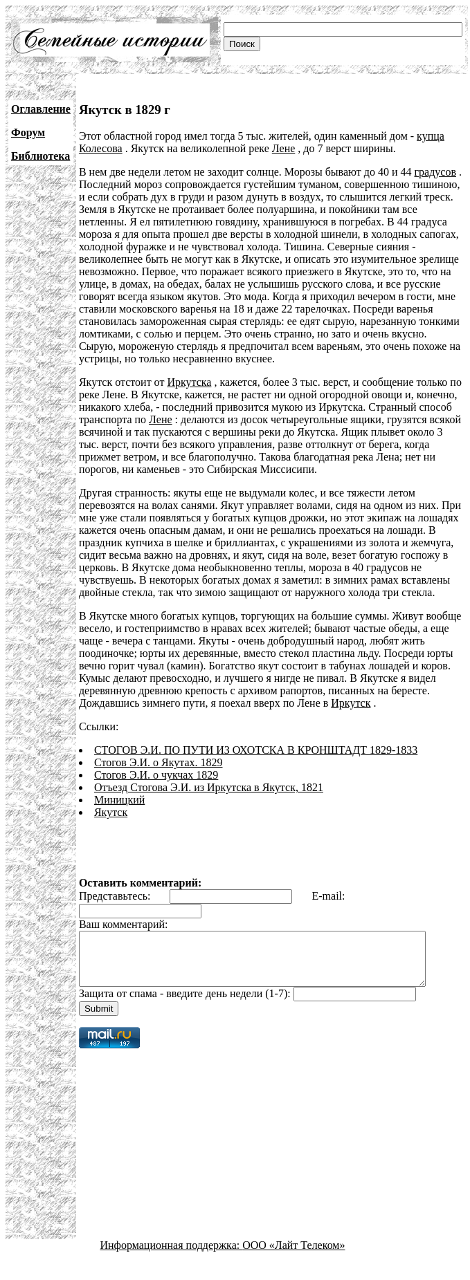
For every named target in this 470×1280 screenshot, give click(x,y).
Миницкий (119, 800)
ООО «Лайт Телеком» (293, 1255)
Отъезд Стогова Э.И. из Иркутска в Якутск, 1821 (208, 787)
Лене (284, 148)
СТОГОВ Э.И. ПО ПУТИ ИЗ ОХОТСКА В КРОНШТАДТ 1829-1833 (255, 750)
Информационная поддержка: (171, 1255)
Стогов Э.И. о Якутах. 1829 (158, 762)
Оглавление (41, 109)
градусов (435, 172)
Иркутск (350, 703)
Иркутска (189, 382)
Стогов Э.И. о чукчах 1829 (156, 775)
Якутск (110, 812)
